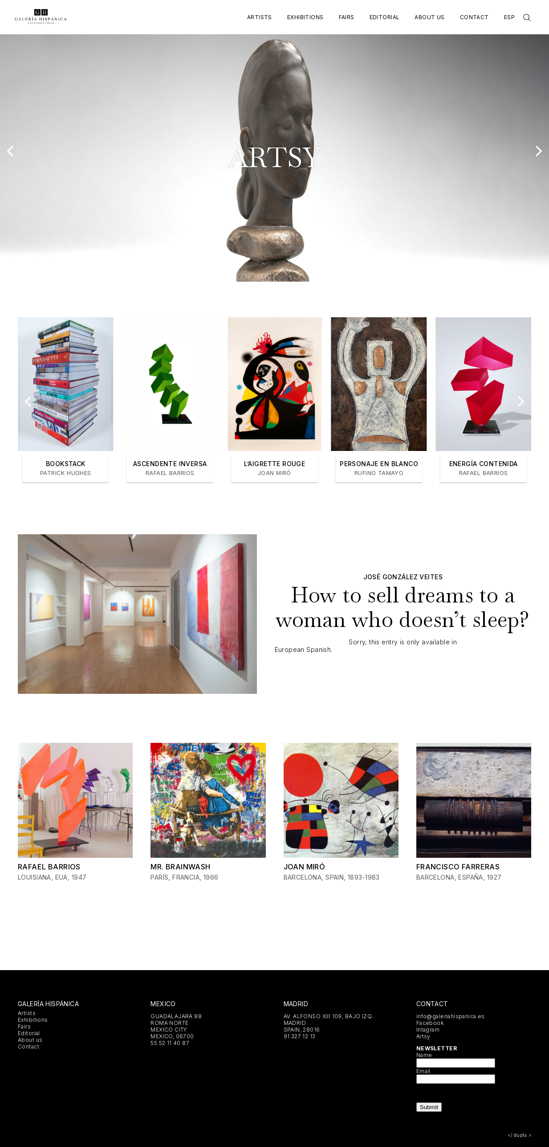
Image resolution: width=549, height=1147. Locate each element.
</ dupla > (519, 1135)
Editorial (385, 17)
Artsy (423, 1036)
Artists (259, 17)
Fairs (346, 17)
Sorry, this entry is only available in (403, 642)
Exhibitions (305, 17)
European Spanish (303, 649)
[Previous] (11, 151)
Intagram (427, 1029)
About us (429, 17)
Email (423, 1071)
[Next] (538, 151)
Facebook (429, 1023)
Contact (474, 17)
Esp (509, 17)
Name (424, 1055)
